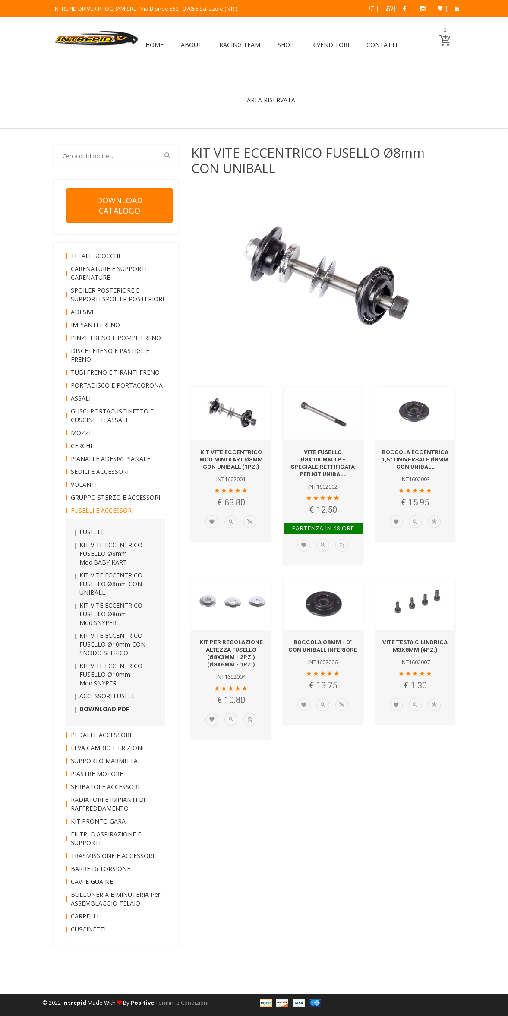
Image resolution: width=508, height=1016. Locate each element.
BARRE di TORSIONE (100, 869)
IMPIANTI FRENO (95, 325)
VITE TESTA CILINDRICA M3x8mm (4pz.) (415, 645)
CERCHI (81, 446)
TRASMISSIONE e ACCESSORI (112, 856)
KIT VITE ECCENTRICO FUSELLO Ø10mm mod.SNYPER (110, 674)
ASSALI (81, 398)
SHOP (286, 45)
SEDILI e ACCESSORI (100, 471)
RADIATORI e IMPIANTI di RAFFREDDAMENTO (108, 803)
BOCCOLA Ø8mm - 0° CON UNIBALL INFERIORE (323, 648)
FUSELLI (91, 532)
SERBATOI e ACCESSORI (105, 787)
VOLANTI (84, 484)
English (389, 8)
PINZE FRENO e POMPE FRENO (116, 338)
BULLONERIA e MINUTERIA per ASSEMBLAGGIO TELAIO (115, 898)
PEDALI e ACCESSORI (101, 735)
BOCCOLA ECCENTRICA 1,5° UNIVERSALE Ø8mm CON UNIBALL (415, 459)
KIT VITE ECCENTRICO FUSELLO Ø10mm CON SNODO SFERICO (112, 644)
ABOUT (191, 45)
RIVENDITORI (330, 45)
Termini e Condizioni (181, 1003)
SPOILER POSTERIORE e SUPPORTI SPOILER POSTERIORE (118, 294)
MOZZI (81, 433)
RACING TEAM (239, 45)
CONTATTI (381, 45)
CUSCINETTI (88, 929)
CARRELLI (84, 916)
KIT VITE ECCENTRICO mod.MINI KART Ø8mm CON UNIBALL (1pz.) (231, 459)
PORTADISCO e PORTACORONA (117, 385)
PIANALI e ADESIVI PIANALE (110, 458)
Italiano (371, 8)
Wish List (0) (440, 8)
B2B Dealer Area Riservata (457, 8)
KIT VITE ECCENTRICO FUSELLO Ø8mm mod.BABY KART (110, 553)
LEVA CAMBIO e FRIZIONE (108, 748)
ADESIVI (82, 312)
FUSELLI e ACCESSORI (102, 510)
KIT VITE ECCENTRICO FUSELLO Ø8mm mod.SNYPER (110, 614)
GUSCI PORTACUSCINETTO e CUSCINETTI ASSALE (112, 415)
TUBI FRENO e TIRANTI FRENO (115, 372)
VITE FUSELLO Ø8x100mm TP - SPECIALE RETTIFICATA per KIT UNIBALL (323, 462)
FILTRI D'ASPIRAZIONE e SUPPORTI (106, 838)
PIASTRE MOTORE (97, 774)
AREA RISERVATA (271, 100)
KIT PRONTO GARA (98, 821)
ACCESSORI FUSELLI (108, 696)
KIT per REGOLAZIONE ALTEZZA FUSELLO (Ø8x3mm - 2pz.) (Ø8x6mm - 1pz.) (231, 652)
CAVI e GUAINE (92, 881)
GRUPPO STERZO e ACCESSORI (115, 497)
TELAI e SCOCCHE (96, 256)
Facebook (404, 8)
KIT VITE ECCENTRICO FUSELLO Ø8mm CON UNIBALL (110, 583)
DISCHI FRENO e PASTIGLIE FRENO (110, 355)
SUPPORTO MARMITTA (104, 761)
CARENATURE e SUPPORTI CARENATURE (109, 273)
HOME (154, 45)
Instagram (423, 8)
